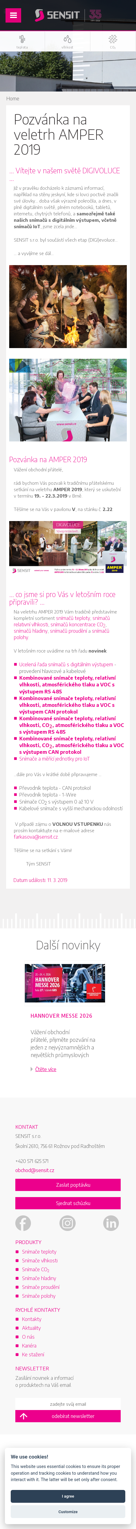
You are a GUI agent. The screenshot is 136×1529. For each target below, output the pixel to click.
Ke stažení (33, 1354)
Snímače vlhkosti (40, 1260)
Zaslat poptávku (73, 1185)
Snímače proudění (40, 1287)
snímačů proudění (68, 631)
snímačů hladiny (30, 631)
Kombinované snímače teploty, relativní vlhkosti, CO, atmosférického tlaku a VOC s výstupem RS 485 (71, 725)
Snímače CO (35, 1269)
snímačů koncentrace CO (78, 625)
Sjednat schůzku (73, 1203)
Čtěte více (45, 1069)
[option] (68, 1024)
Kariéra (29, 1346)
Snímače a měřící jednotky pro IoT (54, 759)
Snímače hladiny (39, 1278)
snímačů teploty (73, 618)
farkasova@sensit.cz (36, 837)
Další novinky (68, 944)
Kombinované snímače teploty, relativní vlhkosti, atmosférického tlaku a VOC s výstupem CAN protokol (67, 705)
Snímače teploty (39, 1252)
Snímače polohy (38, 1296)
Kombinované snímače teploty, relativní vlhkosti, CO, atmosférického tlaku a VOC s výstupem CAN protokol (71, 745)
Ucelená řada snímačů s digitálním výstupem (66, 664)
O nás (28, 1337)
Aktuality (31, 1328)
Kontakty (31, 1319)
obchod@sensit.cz (34, 1170)
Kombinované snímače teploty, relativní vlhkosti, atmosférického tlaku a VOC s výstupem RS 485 (67, 684)
